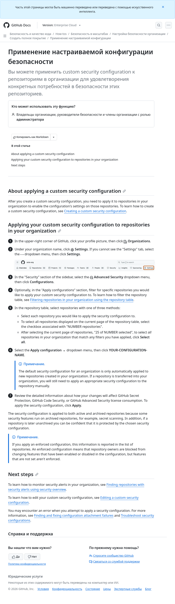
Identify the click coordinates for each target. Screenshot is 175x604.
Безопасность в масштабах (89, 34)
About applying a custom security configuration (67, 190)
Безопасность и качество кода (30, 34)
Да (16, 557)
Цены (107, 589)
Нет (32, 557)
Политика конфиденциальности (27, 564)
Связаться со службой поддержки (114, 561)
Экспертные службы (128, 589)
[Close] (163, 6)
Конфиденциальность (67, 589)
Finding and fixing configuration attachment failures (73, 515)
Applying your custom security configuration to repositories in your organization (79, 227)
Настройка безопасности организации (138, 34)
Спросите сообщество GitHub (111, 555)
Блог (148, 589)
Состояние (92, 589)
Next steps (23, 474)
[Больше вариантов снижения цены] (53, 137)
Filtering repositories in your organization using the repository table (81, 300)
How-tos (61, 34)
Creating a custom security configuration (95, 211)
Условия (43, 589)
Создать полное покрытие (28, 38)
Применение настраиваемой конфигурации (80, 38)
